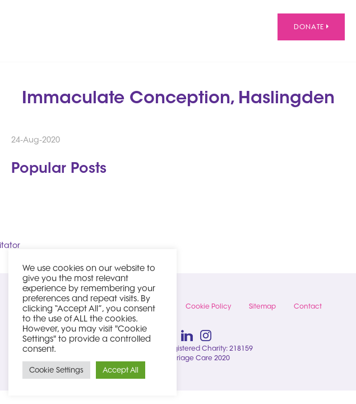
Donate (311, 26)
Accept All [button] (120, 369)
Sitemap (262, 306)
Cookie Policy (208, 306)
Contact (308, 306)
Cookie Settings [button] (56, 369)
